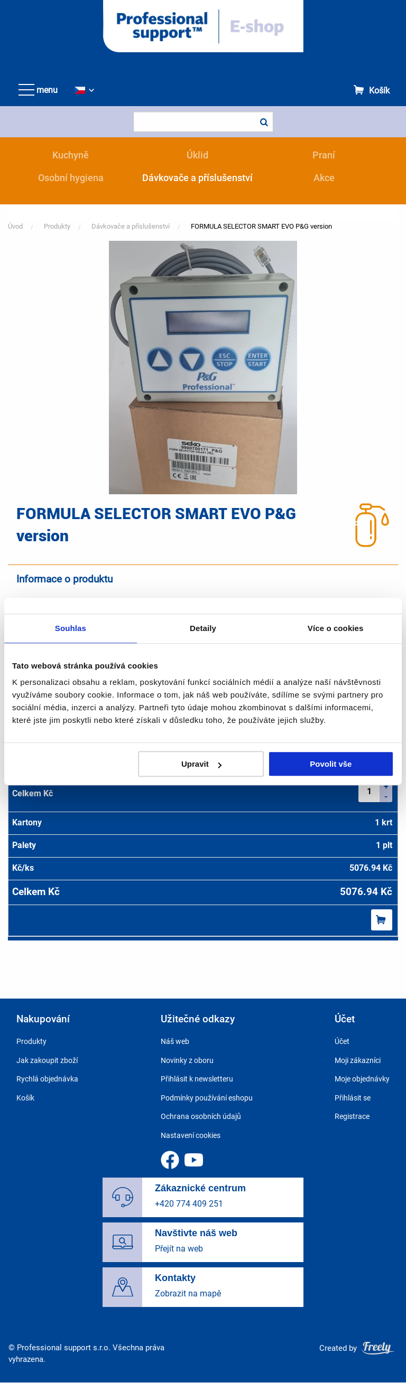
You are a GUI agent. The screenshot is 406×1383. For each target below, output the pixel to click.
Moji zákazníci (358, 1060)
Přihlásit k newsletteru (197, 1079)
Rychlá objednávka (47, 1079)
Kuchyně (70, 155)
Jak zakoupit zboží (47, 1060)
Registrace (352, 1116)
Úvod (15, 226)
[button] (203, 367)
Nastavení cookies (190, 1135)
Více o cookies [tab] (336, 628)
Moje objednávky (362, 1079)
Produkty (57, 226)
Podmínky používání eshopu (207, 1098)
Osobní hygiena (71, 177)
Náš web (175, 1041)
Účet (342, 1041)
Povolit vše (331, 763)
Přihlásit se (353, 1098)
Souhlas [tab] (70, 628)
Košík (379, 91)
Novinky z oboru (187, 1060)
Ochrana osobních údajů (201, 1116)
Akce (324, 177)
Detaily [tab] (203, 628)
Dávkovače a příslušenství (197, 177)
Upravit (201, 763)
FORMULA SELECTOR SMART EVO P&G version (261, 226)
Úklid (197, 155)
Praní (323, 155)
